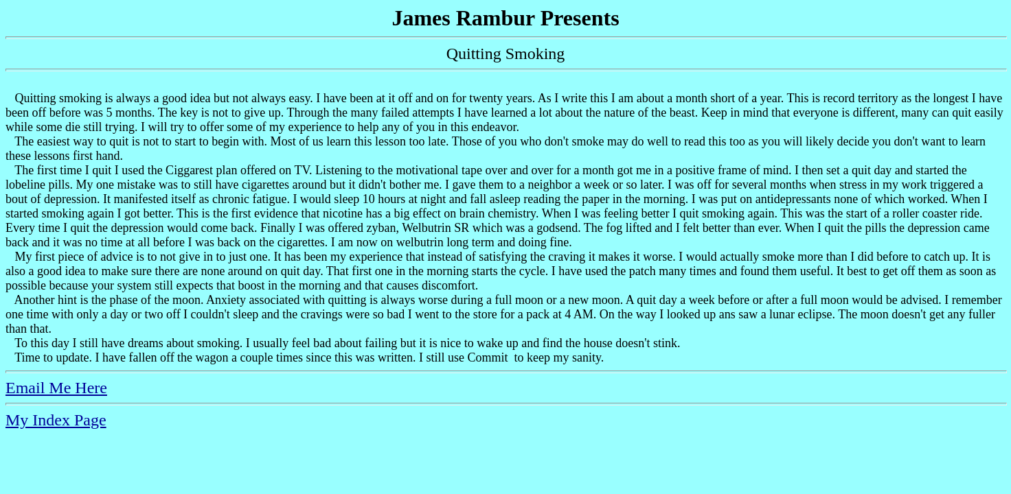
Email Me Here (56, 388)
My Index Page (55, 420)
